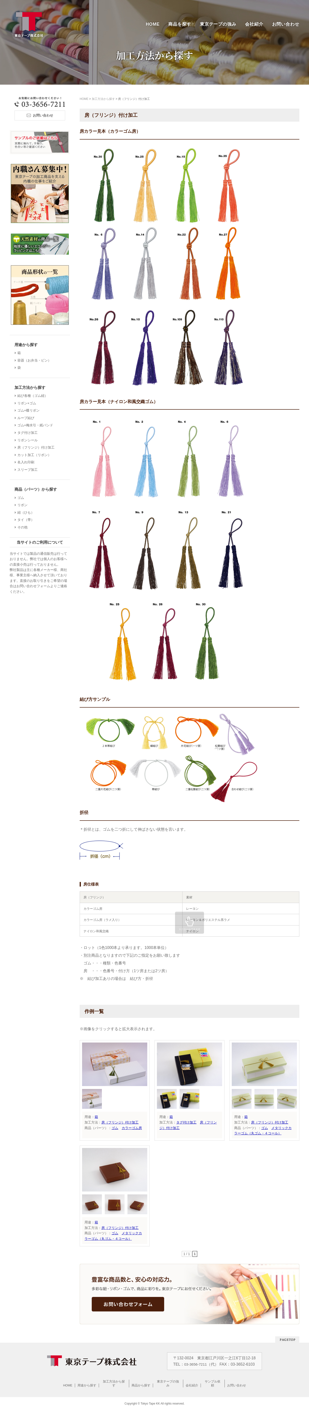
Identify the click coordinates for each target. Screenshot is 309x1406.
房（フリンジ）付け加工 (120, 1122)
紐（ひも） (26, 512)
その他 (23, 527)
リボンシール (28, 440)
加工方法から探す (113, 1381)
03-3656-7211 (196, 1364)
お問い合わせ (285, 24)
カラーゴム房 (132, 1128)
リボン (23, 505)
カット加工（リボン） (35, 455)
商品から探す (141, 1381)
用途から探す (86, 1381)
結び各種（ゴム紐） (33, 396)
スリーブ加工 (28, 470)
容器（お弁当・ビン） (35, 360)
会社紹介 (254, 24)
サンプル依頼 (212, 1381)
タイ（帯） (26, 520)
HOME (153, 24)
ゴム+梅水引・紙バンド (36, 425)
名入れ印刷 (26, 462)
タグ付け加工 (186, 1122)
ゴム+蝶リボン (29, 410)
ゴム (115, 1128)
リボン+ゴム (27, 403)
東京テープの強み (218, 24)
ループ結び (26, 418)
